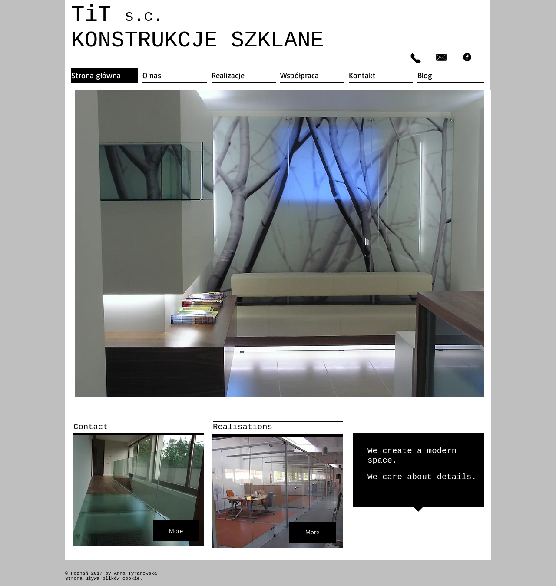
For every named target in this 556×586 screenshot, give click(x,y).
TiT (97, 15)
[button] (279, 243)
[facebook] (467, 57)
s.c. (143, 16)
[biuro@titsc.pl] (441, 57)
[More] (176, 530)
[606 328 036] (415, 58)
